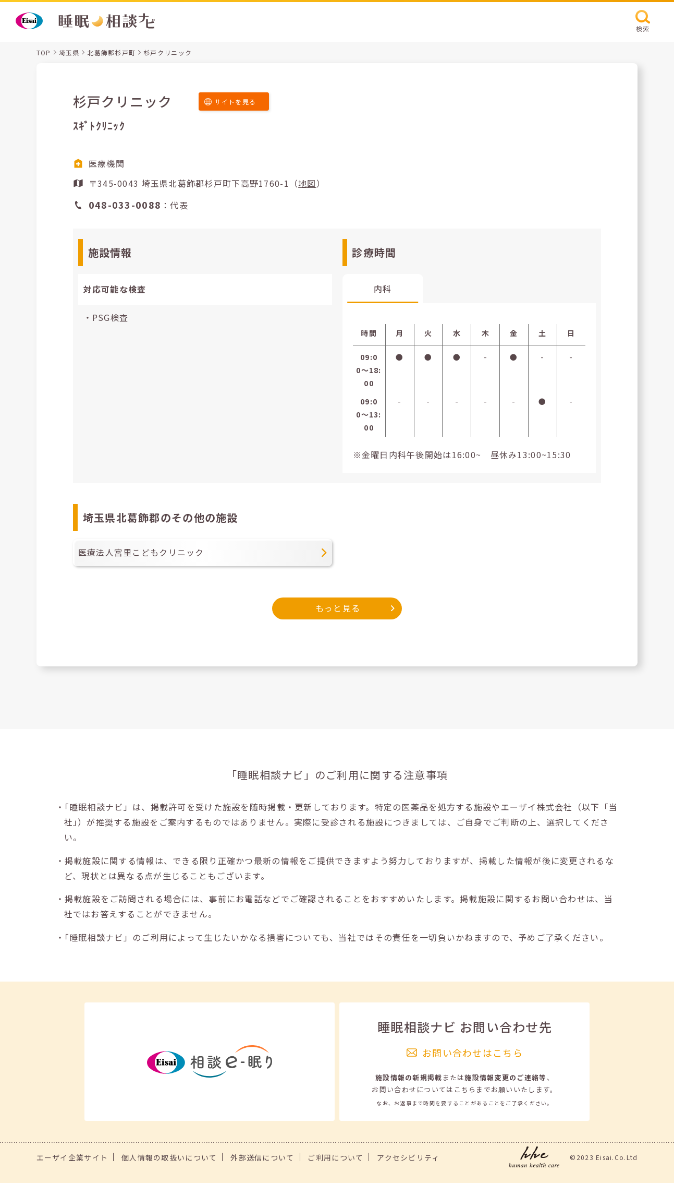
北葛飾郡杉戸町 (111, 52)
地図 (307, 183)
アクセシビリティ (408, 1157)
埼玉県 (69, 52)
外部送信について (262, 1157)
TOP (43, 52)
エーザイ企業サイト (72, 1157)
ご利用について (335, 1157)
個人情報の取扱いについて (169, 1157)
